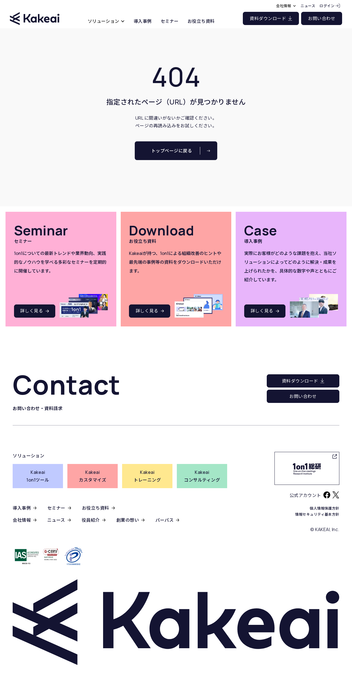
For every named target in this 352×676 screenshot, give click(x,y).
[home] (34, 13)
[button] (106, 21)
